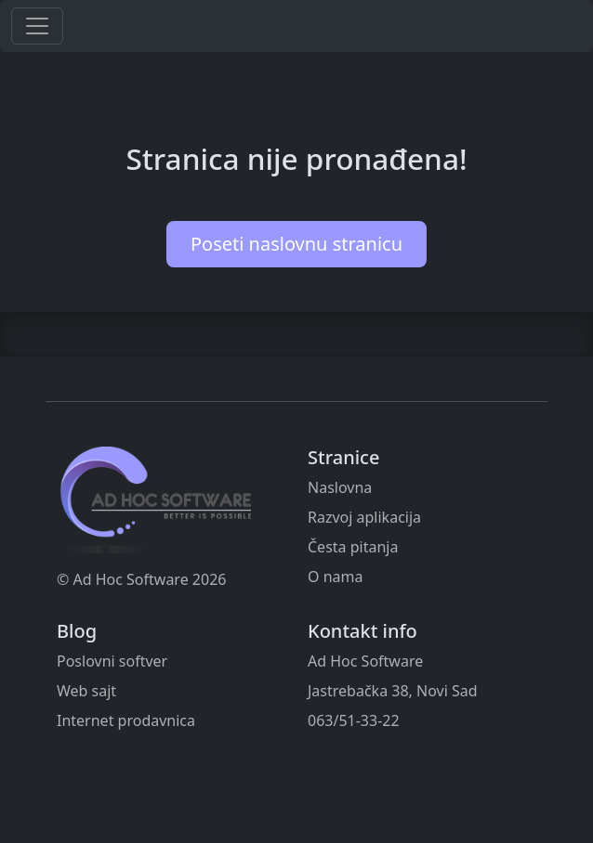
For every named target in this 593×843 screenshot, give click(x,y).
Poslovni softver (112, 661)
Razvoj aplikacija (364, 517)
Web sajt (86, 691)
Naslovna (340, 487)
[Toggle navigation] (37, 26)
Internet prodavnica (126, 720)
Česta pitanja (353, 547)
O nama (335, 576)
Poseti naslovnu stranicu (296, 243)
